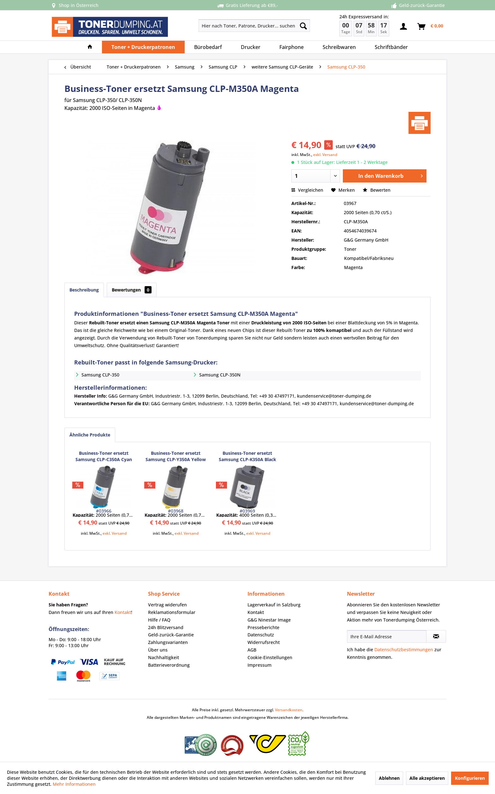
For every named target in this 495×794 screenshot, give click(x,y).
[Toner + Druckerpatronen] (143, 47)
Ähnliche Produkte (89, 435)
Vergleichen (307, 190)
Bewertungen (132, 289)
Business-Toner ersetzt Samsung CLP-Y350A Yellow (176, 456)
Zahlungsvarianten (168, 642)
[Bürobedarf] (208, 47)
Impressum (259, 665)
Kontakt (123, 612)
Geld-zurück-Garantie (171, 635)
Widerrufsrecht (264, 642)
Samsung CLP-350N (220, 375)
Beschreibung (84, 290)
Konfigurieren (470, 778)
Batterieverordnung (169, 665)
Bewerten (377, 190)
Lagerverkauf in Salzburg (274, 605)
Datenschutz (261, 635)
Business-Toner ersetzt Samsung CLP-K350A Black (247, 456)
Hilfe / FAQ (159, 620)
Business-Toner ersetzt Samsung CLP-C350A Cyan (103, 456)
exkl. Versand (325, 154)
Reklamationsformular (171, 612)
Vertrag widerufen (167, 605)
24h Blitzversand (165, 627)
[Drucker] (250, 47)
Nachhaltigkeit (163, 657)
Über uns (158, 650)
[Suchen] (303, 25)
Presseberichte (263, 627)
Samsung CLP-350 (100, 375)
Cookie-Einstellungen (270, 657)
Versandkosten (288, 710)
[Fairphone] (291, 47)
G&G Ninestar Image (269, 620)
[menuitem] (232, 25)
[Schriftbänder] (391, 47)
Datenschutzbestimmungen (403, 650)
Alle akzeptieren (427, 778)
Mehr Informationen (74, 784)
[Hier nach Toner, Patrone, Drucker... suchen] (254, 25)
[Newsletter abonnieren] (436, 636)
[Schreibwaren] (339, 47)
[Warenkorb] (430, 26)
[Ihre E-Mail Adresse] (386, 636)
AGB (252, 650)
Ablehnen (389, 778)
